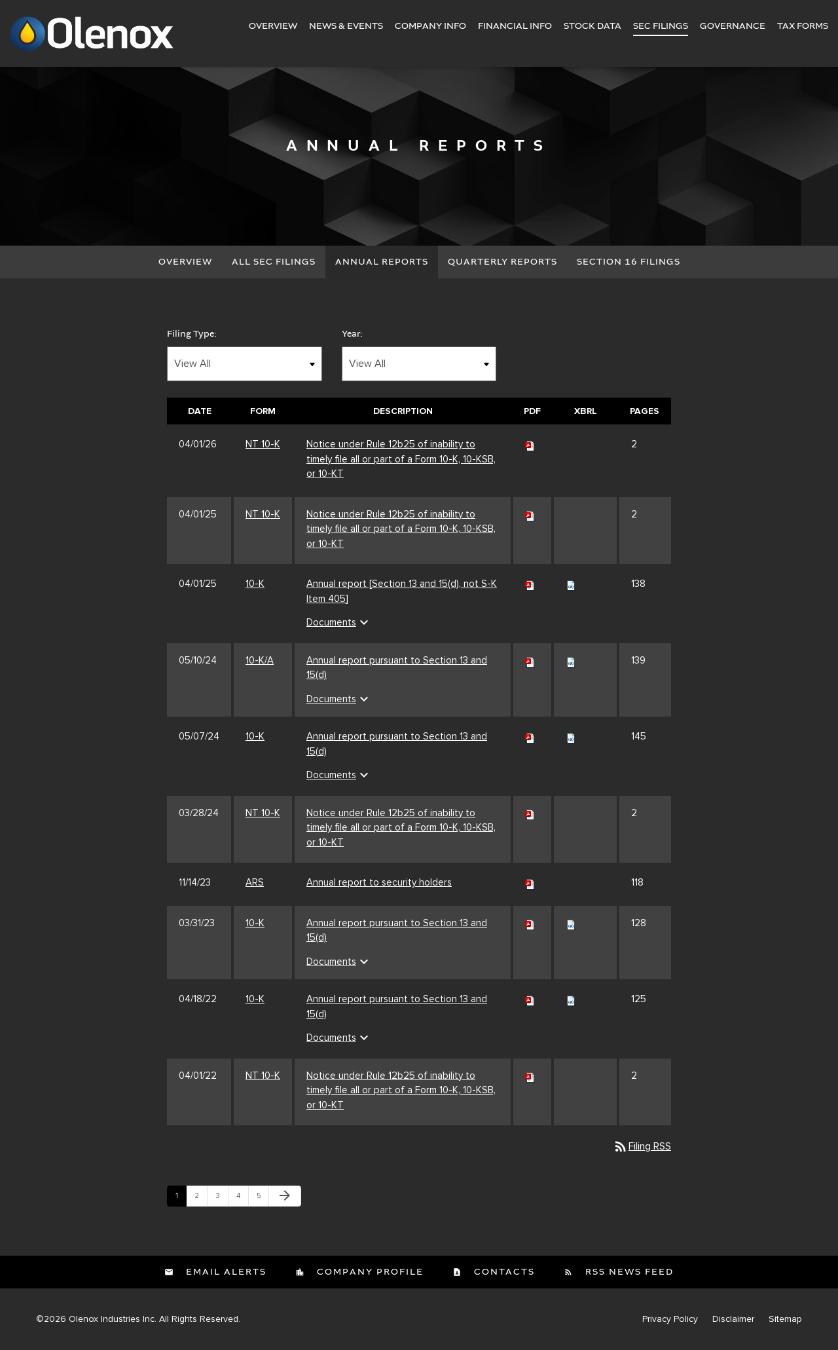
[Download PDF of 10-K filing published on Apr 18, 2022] (530, 999)
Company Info (430, 26)
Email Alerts (224, 1272)
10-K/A (260, 660)
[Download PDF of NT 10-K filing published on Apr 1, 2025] (530, 514)
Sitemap (785, 1319)
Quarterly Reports (502, 262)
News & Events (346, 26)
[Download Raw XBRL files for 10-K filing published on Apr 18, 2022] (571, 999)
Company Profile (369, 1272)
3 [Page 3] (221, 1199)
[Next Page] (284, 1196)
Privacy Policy (670, 1319)
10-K (255, 584)
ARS (255, 882)
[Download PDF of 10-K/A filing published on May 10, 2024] (530, 660)
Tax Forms (802, 26)
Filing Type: (192, 334)
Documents (339, 622)
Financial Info (515, 26)
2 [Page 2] (201, 1199)
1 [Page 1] (181, 1199)
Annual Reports (381, 262)
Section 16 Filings (628, 262)
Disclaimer (733, 1319)
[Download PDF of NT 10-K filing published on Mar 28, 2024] (530, 813)
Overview (273, 26)
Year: (352, 334)
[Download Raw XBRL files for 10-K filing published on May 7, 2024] (571, 736)
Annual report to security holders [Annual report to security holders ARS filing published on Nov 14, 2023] (379, 882)
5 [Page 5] (262, 1199)
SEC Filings (660, 26)
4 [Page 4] (242, 1199)
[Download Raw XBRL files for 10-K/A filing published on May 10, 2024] (571, 660)
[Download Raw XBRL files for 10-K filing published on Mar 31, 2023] (571, 923)
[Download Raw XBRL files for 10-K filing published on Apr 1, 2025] (571, 584)
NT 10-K (263, 444)
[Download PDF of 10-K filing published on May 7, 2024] (530, 736)
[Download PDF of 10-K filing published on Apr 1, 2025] (530, 584)
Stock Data (592, 26)
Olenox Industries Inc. (112, 1318)
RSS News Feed (628, 1272)
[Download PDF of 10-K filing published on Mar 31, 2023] (530, 923)
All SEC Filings (274, 262)
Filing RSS (642, 1146)
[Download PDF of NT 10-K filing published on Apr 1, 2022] (530, 1075)
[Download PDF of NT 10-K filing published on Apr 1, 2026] (530, 444)
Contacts (503, 1272)
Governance (732, 26)
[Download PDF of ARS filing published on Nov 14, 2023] (530, 882)
